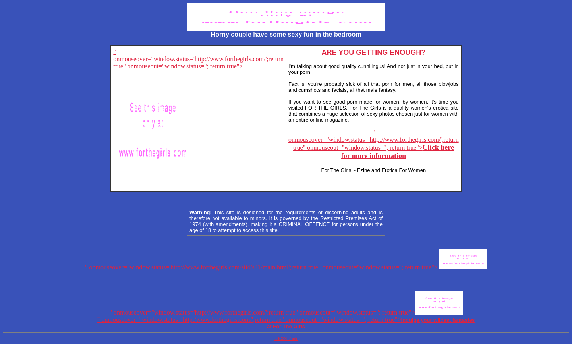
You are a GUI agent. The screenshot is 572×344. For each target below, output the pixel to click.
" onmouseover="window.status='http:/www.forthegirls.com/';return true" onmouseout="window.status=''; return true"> (286, 322)
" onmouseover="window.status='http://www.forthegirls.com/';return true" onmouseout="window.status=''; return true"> (373, 144)
